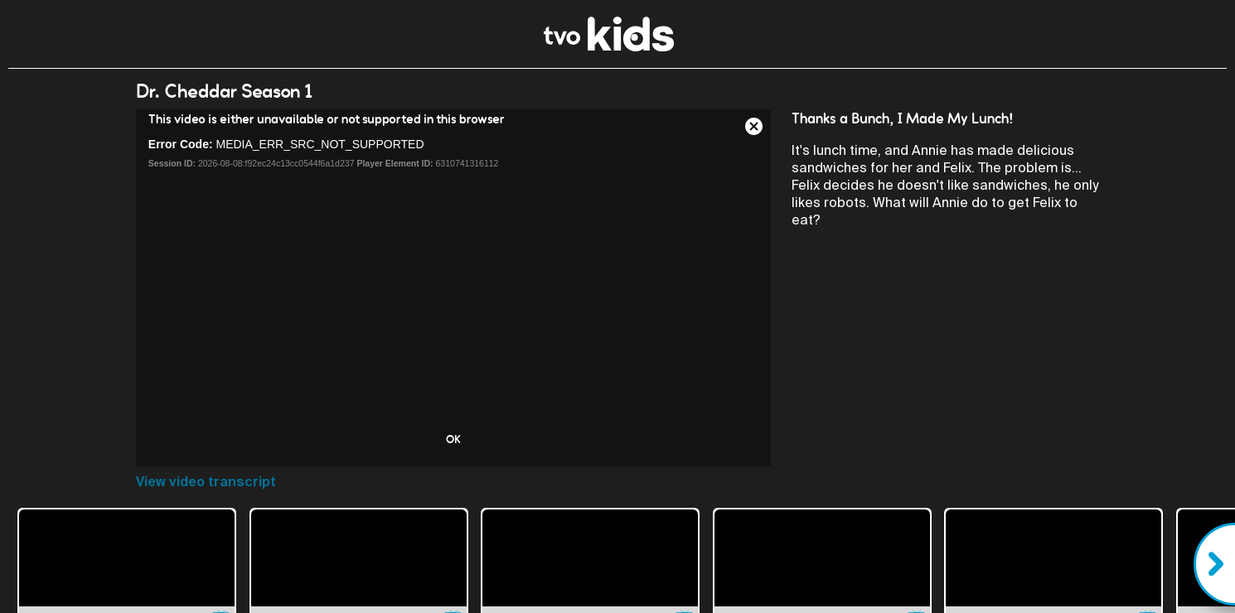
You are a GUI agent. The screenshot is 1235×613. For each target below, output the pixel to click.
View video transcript (206, 481)
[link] (609, 47)
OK (453, 439)
